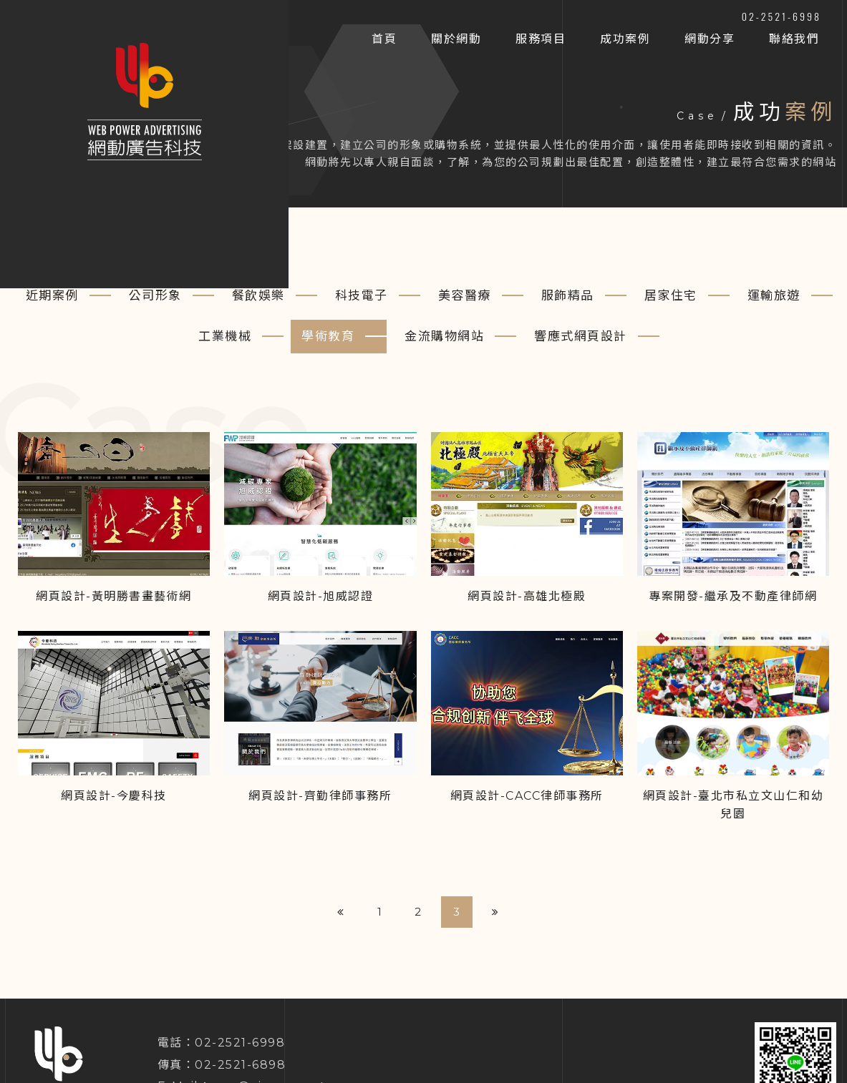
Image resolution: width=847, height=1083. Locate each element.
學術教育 (327, 336)
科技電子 (361, 295)
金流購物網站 (444, 336)
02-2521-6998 (781, 16)
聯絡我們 (794, 39)
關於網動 (456, 39)
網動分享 (709, 39)
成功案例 (625, 39)
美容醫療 (464, 295)
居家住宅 (670, 295)
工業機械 (224, 336)
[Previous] (341, 912)
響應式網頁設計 (580, 336)
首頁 (384, 39)
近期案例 (52, 295)
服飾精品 (567, 295)
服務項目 (541, 39)
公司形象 (155, 295)
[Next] (495, 912)
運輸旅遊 (773, 295)
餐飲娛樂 (258, 295)
